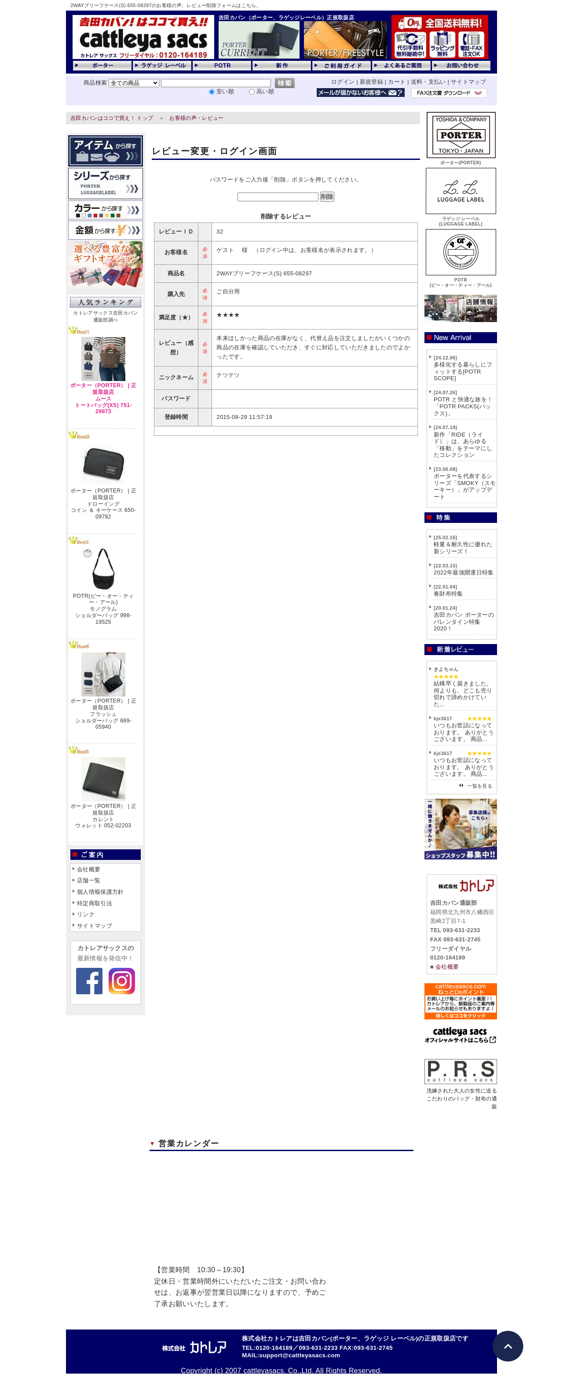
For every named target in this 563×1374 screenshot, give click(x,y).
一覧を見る (479, 786)
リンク (86, 914)
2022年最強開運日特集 (464, 572)
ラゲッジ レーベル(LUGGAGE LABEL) (461, 218)
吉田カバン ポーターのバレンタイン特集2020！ (464, 621)
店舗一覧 (88, 880)
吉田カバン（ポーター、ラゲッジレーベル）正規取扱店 (286, 18)
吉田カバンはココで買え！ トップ (111, 118)
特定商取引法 (94, 903)
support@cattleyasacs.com (299, 1355)
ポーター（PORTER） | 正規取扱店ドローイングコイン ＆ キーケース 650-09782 (103, 504)
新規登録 (371, 81)
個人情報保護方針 (100, 892)
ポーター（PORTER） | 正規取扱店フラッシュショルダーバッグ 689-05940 (103, 714)
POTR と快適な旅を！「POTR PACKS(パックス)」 (463, 406)
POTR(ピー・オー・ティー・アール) (461, 280)
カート (397, 81)
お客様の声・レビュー (196, 118)
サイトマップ (468, 81)
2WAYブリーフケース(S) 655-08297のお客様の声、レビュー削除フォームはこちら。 (165, 5)
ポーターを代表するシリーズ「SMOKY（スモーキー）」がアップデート (465, 486)
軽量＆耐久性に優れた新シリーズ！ (463, 548)
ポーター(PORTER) (461, 160)
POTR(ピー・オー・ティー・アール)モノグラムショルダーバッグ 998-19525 (103, 609)
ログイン (343, 81)
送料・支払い (428, 81)
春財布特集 (448, 593)
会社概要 (88, 869)
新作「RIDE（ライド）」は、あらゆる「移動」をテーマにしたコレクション (463, 445)
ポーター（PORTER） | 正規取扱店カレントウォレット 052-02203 (103, 816)
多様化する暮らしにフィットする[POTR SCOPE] (463, 371)
